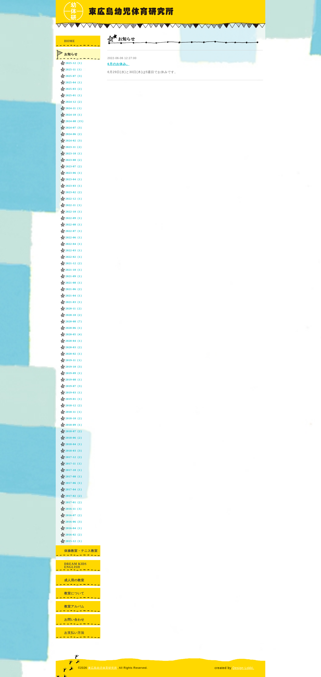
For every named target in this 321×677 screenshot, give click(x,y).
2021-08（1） (74, 282)
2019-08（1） (74, 379)
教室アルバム (74, 606)
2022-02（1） (74, 256)
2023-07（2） (74, 166)
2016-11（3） (74, 508)
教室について (74, 593)
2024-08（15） (75, 121)
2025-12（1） (74, 63)
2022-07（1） (74, 231)
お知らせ (71, 54)
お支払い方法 (74, 632)
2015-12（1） (74, 541)
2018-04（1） (74, 444)
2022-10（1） (74, 211)
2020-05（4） (74, 334)
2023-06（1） (74, 172)
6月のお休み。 (118, 64)
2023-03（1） (74, 185)
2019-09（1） (74, 373)
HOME (69, 41)
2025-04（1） (74, 82)
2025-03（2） (74, 88)
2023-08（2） (74, 160)
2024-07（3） (74, 127)
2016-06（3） (74, 521)
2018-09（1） (74, 424)
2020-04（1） (74, 340)
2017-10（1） (74, 470)
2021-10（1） (74, 269)
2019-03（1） (74, 392)
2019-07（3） (74, 386)
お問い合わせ (74, 619)
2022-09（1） (74, 218)
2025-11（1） (74, 69)
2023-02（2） (74, 192)
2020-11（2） (74, 308)
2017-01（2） (74, 502)
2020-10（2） (74, 315)
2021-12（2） (74, 263)
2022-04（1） (74, 243)
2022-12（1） (74, 198)
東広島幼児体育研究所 (102, 667)
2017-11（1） (74, 463)
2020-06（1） (74, 327)
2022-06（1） (74, 237)
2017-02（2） (74, 495)
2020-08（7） (74, 321)
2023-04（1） (74, 179)
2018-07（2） (74, 431)
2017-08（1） (74, 476)
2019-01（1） (74, 399)
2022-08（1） (74, 224)
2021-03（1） (74, 302)
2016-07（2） (74, 515)
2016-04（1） (74, 528)
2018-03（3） (74, 450)
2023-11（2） (74, 147)
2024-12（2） (74, 101)
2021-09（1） (74, 276)
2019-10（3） (74, 366)
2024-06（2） (74, 134)
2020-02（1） (74, 353)
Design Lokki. (243, 668)
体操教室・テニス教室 (81, 550)
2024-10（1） (74, 114)
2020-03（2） (74, 347)
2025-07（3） (74, 76)
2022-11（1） (74, 205)
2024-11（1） (74, 108)
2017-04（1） (74, 489)
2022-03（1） (74, 250)
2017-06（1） (74, 483)
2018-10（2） (74, 418)
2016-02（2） (74, 534)
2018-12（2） (74, 405)
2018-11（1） (74, 411)
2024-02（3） (74, 140)
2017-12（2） (74, 457)
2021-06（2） (74, 289)
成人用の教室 (74, 580)
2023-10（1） (74, 153)
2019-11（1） (74, 360)
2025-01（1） (74, 95)
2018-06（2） (74, 437)
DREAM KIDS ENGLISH (75, 565)
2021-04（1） (74, 295)
